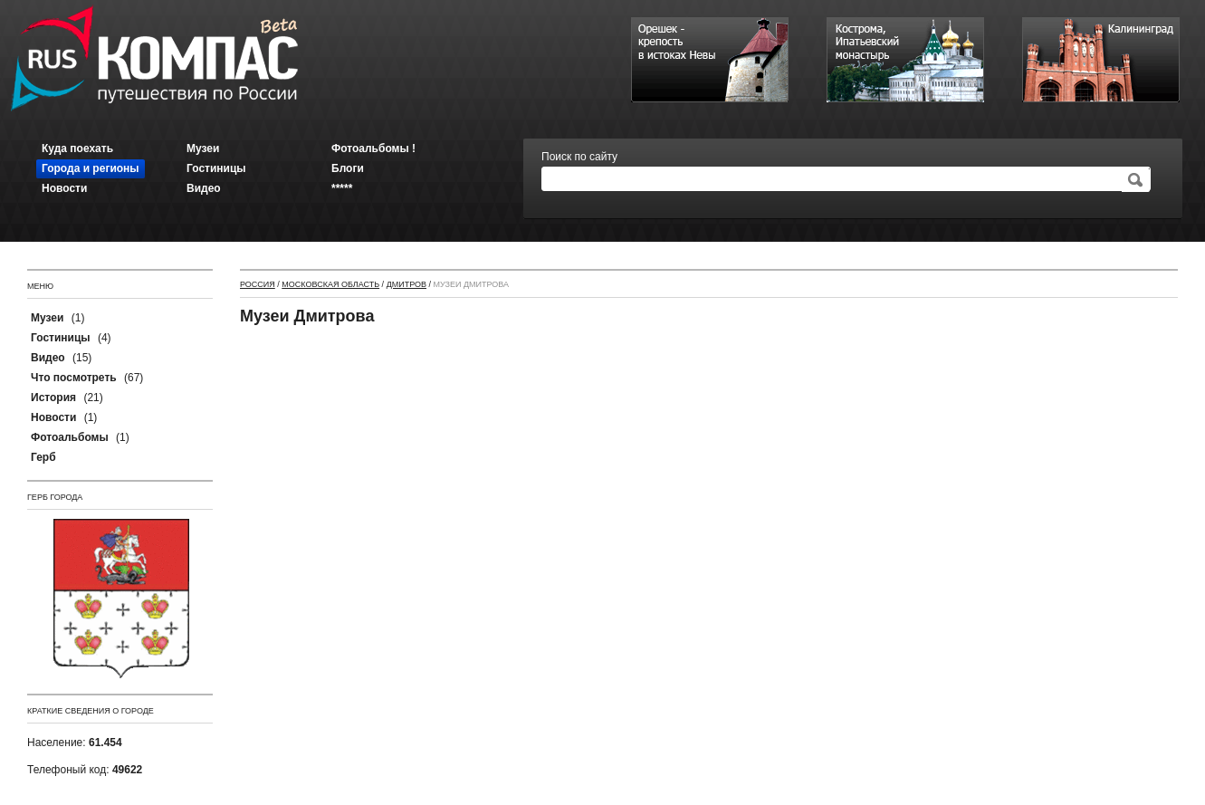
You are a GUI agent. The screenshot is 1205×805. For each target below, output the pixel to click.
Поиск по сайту (579, 156)
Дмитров (406, 284)
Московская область (330, 284)
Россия (257, 284)
